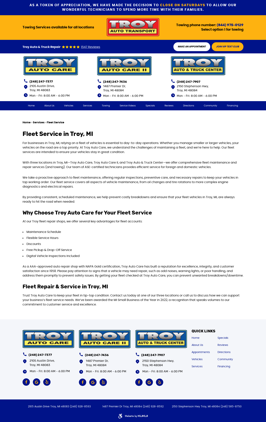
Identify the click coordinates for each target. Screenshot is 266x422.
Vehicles (68, 106)
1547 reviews (90, 47)
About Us (49, 106)
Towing (106, 106)
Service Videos (128, 106)
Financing (232, 106)
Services (87, 106)
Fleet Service (55, 122)
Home (31, 106)
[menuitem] (31, 106)
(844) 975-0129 (230, 25)
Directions (188, 106)
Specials (150, 106)
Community (210, 106)
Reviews (169, 106)
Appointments (201, 352)
